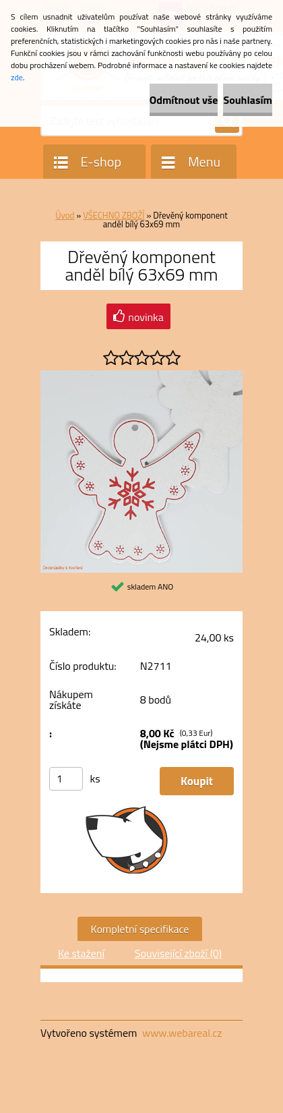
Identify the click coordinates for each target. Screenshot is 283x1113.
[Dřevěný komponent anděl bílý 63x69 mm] (141, 376)
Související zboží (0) (178, 953)
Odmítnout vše (184, 100)
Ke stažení (81, 953)
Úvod (64, 215)
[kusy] (66, 779)
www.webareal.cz (182, 1033)
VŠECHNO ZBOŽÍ (113, 215)
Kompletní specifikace (140, 929)
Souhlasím (247, 100)
